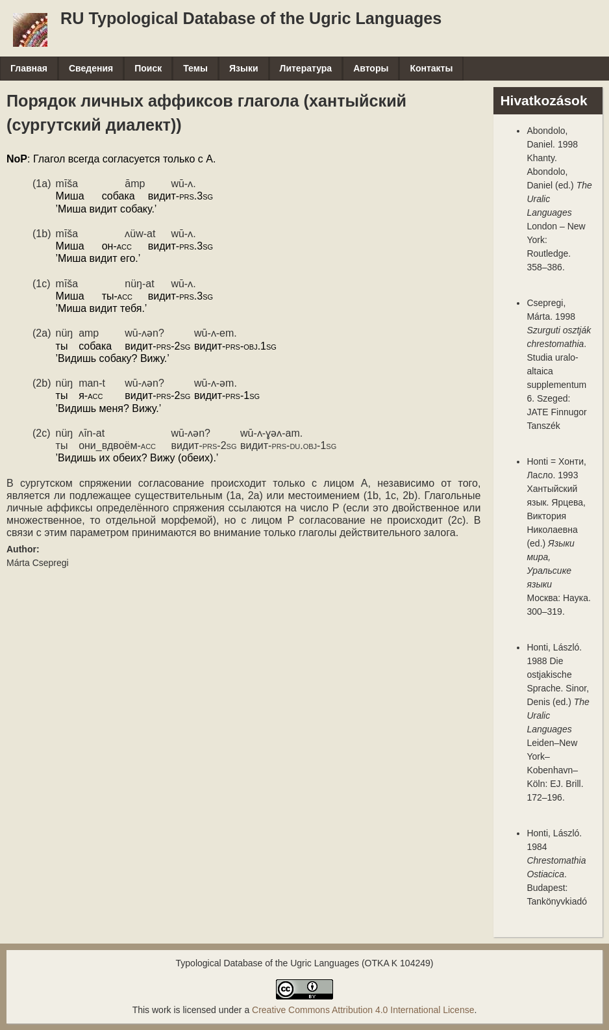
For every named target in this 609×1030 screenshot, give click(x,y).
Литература (306, 68)
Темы (195, 68)
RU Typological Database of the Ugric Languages (250, 18)
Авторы (370, 68)
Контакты (431, 68)
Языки (243, 68)
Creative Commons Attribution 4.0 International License (363, 1010)
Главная (28, 68)
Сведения (91, 68)
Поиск (148, 68)
